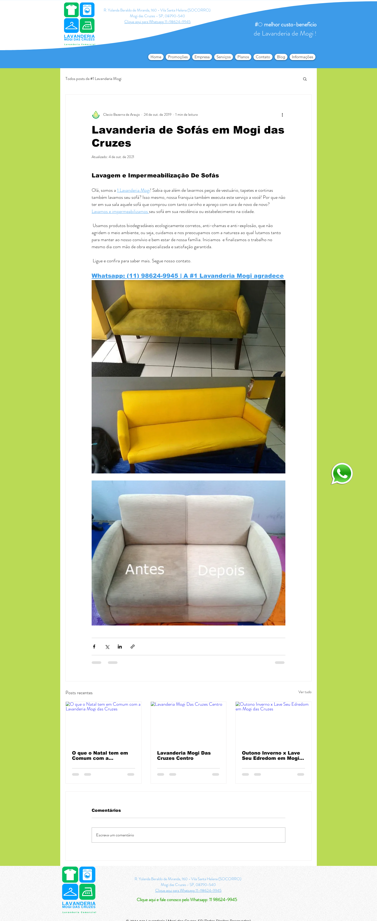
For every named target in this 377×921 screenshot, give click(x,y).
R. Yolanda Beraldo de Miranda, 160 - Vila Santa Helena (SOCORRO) (157, 10)
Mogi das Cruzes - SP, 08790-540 (157, 16)
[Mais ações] (282, 114)
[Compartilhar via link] (132, 646)
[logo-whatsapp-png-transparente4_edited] (342, 473)
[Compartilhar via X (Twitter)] (106, 646)
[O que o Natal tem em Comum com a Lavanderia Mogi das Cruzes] (103, 723)
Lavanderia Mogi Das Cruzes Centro (184, 755)
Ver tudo (305, 691)
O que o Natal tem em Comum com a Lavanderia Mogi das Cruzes (100, 755)
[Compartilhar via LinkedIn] (119, 646)
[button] (302, 57)
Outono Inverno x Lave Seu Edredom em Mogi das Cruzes (271, 755)
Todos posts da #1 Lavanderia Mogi (93, 79)
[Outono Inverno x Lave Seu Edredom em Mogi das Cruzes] (273, 723)
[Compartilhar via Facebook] (94, 646)
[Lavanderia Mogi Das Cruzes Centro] (188, 723)
